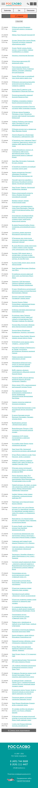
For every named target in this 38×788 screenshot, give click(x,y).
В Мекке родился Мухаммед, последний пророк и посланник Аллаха (22, 29)
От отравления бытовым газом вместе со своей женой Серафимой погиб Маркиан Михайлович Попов (23, 609)
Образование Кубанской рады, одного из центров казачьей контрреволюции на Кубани (22, 364)
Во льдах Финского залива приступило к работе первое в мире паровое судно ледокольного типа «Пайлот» (24, 247)
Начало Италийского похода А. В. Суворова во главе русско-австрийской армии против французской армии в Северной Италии (22, 153)
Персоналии (30, 10)
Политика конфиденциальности (19, 774)
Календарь (7, 10)
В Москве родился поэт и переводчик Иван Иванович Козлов (24, 130)
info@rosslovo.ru (19, 768)
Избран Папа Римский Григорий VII (23, 35)
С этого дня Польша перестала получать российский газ (21, 725)
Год (19, 10)
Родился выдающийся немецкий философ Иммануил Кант (22, 96)
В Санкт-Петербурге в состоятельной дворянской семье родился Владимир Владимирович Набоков (24, 290)
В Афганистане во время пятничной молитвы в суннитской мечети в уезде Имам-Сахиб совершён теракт (24, 718)
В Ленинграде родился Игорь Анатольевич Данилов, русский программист (22, 582)
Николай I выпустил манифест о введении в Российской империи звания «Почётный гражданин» (22, 181)
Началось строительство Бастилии (23, 55)
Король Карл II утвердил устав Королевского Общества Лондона (23, 90)
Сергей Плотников (23, 781)
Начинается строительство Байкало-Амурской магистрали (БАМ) (23, 630)
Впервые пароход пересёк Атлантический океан (20, 201)
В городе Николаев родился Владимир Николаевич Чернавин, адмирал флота (22, 417)
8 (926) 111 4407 (19, 764)
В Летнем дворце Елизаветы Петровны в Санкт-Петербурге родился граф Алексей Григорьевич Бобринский (23, 115)
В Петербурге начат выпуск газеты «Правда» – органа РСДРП (23, 343)
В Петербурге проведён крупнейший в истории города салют (23, 167)
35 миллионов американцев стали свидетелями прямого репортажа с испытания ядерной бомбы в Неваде (24, 535)
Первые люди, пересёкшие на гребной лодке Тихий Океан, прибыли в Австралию (24, 624)
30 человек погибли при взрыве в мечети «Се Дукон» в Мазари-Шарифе (23, 710)
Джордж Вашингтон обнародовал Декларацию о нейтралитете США (23, 135)
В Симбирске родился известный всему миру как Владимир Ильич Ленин (22, 275)
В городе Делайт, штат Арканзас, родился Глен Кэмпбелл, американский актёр (22, 528)
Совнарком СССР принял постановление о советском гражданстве (21, 437)
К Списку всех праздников (19, 730)
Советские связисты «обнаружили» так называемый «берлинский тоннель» (23, 548)
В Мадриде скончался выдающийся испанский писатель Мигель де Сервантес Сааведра (23, 83)
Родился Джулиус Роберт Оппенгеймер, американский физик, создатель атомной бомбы (23, 304)
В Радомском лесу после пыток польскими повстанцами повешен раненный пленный (23, 240)
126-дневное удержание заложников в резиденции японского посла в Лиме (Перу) (24, 667)
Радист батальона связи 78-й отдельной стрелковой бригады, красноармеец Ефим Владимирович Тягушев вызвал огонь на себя (23, 478)
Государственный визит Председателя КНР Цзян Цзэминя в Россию (24, 661)
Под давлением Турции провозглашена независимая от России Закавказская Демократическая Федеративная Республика (22, 394)
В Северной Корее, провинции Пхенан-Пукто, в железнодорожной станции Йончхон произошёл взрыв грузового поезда (23, 683)
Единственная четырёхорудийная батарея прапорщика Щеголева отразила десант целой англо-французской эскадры (22, 218)
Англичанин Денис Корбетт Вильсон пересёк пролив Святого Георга (23, 337)
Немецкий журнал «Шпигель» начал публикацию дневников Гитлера (23, 642)
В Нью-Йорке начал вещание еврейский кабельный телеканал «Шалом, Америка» (22, 648)
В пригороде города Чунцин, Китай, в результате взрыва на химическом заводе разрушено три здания (24, 692)
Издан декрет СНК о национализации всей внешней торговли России (24, 386)
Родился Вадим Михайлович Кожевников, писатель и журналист (23, 331)
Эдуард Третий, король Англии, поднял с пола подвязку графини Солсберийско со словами (22, 50)
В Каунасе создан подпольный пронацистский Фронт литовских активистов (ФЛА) (22, 470)
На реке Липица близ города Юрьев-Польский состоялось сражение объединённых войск (24, 42)
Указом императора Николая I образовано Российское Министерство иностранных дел (22, 174)
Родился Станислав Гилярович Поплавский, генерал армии (21, 297)
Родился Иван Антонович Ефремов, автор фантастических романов (23, 325)
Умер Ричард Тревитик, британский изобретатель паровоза (23, 188)
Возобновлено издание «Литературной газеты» (19, 423)
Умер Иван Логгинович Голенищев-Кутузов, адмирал (23, 162)
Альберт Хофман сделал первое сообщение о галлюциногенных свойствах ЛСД (22, 496)
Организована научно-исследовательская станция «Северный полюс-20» (20, 616)
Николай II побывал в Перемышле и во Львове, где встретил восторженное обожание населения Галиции (23, 350)
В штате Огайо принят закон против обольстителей (23, 263)
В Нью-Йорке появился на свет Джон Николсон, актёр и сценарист (24, 455)
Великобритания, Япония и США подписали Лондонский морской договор (22, 430)
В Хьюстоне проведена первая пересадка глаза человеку (21, 589)
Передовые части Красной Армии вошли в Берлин (23, 502)
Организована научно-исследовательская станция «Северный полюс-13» (20, 575)
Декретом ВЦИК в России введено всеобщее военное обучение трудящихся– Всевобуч (23, 379)
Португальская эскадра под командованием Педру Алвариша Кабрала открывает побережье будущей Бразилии (23, 69)
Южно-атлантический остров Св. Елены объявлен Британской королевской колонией (22, 195)
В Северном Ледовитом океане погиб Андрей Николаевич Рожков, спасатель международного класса (24, 675)
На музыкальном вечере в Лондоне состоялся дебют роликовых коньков (23, 107)
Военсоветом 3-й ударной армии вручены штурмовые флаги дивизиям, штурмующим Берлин (24, 520)
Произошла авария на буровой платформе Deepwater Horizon (22, 698)
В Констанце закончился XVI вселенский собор (21, 62)
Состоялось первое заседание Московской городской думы (21, 233)
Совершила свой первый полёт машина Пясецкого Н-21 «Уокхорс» (23, 542)
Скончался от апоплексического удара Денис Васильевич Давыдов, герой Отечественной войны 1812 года (23, 209)
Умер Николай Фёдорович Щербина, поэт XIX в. (23, 269)
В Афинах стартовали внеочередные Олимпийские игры (23, 310)
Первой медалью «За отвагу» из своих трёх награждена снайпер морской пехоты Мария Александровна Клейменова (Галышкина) (24, 487)
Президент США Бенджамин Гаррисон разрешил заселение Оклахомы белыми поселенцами (22, 283)
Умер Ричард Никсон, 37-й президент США (24, 655)
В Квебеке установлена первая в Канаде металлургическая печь (22, 102)
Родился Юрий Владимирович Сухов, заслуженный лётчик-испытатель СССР (24, 409)
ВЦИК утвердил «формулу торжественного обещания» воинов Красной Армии (23, 372)
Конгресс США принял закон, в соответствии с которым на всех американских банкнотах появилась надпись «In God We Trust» (23, 256)
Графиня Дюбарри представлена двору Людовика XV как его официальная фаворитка (22, 123)
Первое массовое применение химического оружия (21, 358)
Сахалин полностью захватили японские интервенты (21, 403)
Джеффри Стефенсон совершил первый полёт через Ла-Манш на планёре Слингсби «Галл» (22, 462)
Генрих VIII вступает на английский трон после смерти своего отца (23, 77)
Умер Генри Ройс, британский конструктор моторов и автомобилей (24, 450)
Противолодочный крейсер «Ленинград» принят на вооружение (23, 595)
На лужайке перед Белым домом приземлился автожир (22, 444)
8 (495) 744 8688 (19, 761)
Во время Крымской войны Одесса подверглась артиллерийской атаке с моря (23, 227)
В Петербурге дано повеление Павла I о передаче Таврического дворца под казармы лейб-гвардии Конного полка (24, 143)
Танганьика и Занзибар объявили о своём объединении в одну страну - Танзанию (23, 556)
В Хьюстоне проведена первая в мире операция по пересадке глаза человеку (24, 601)
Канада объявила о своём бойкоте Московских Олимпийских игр (23, 636)
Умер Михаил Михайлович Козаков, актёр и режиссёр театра (23, 704)
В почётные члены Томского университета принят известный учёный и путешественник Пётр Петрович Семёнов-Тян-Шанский (22, 318)
